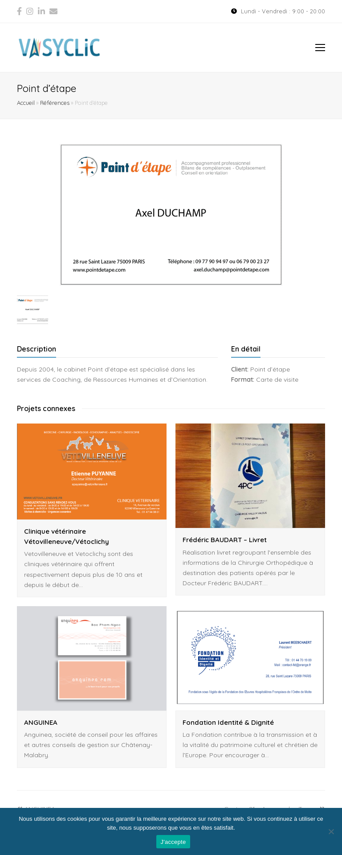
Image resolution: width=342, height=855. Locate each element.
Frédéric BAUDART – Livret (225, 539)
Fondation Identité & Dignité (228, 722)
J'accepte (173, 842)
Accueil (26, 102)
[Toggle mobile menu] (320, 47)
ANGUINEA (40, 722)
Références (54, 102)
